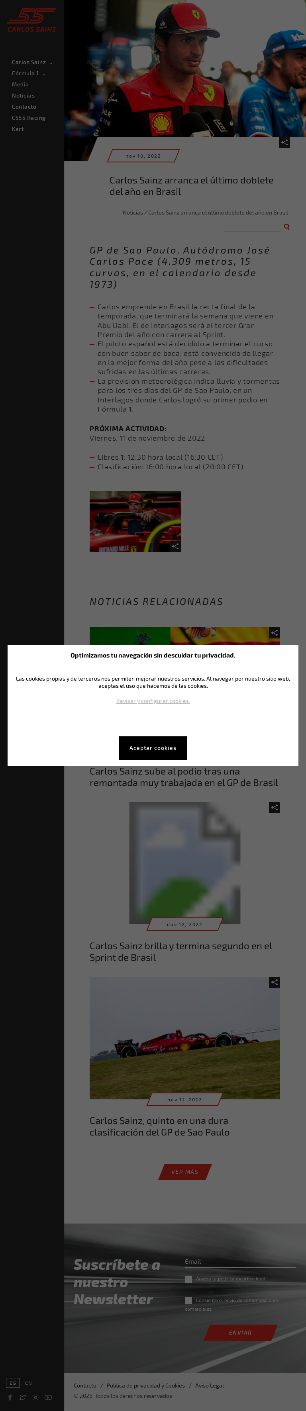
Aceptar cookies (153, 747)
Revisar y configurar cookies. (153, 700)
